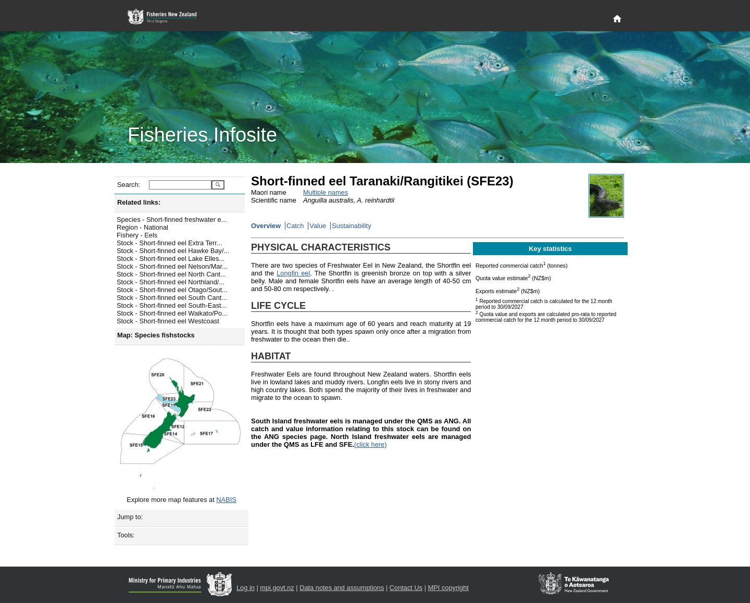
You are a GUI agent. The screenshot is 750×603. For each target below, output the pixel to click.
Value (317, 226)
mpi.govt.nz (277, 588)
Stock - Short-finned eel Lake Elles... (170, 258)
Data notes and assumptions (341, 588)
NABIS (226, 500)
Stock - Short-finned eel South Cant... (172, 298)
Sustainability (351, 226)
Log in (245, 588)
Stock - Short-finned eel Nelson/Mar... (172, 266)
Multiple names (325, 192)
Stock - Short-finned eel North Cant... (171, 274)
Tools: (125, 535)
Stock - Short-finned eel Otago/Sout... (172, 290)
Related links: (138, 202)
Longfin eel (293, 273)
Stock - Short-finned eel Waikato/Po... (172, 313)
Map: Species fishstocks (156, 335)
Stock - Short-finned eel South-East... (172, 305)
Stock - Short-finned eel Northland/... (170, 282)
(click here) (370, 444)
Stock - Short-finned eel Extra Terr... (169, 243)
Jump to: (130, 517)
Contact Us (406, 588)
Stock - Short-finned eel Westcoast (168, 321)
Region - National (142, 227)
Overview (266, 226)
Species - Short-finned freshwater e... (172, 219)
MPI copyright (448, 588)
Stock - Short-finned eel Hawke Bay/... (173, 251)
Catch (295, 226)
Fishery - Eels (137, 235)
